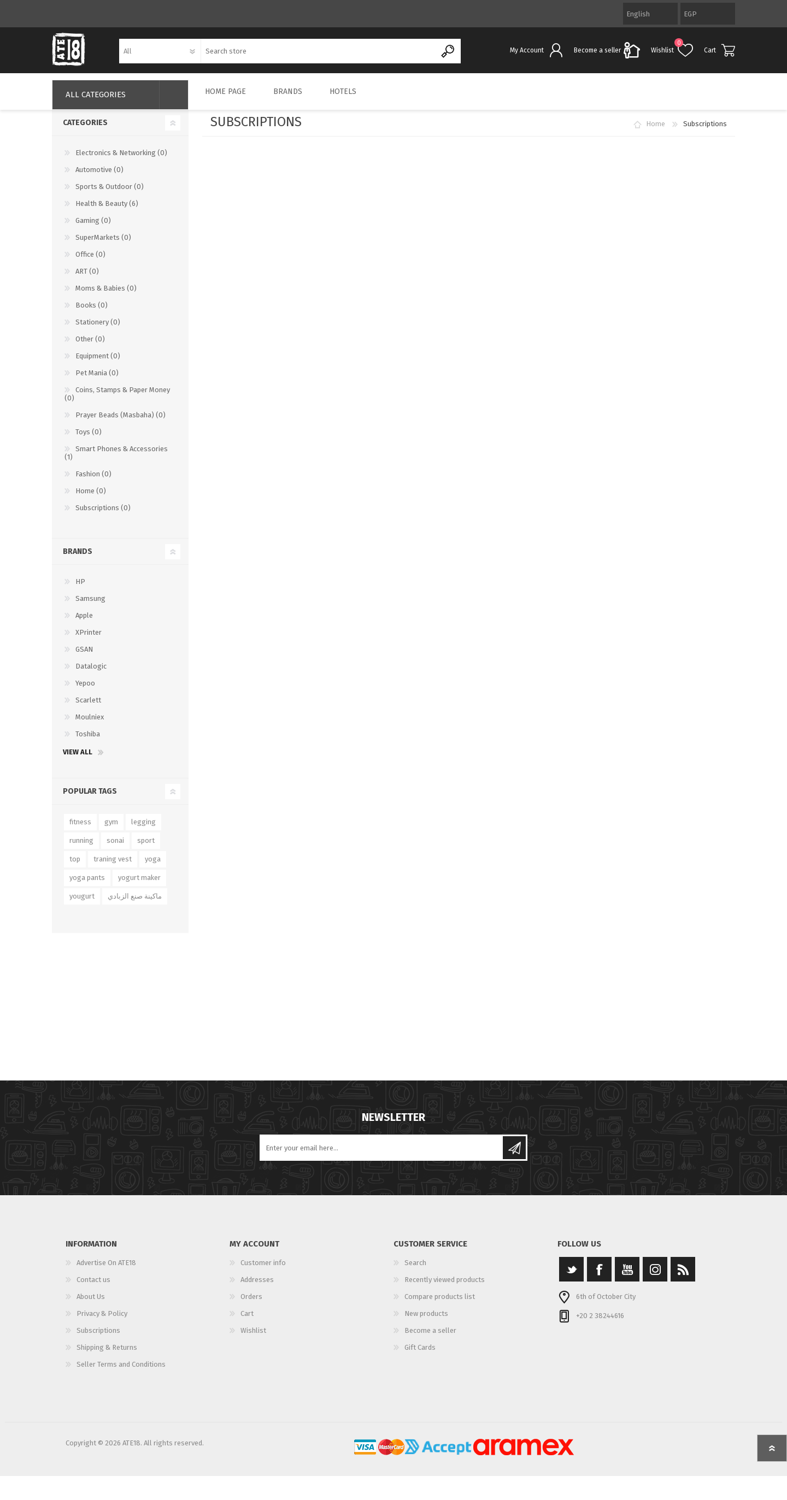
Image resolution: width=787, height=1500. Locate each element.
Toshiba (87, 741)
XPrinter (88, 640)
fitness (80, 829)
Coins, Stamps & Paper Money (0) (117, 401)
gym (111, 829)
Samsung (90, 606)
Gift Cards (420, 1355)
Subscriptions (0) (103, 515)
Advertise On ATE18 (106, 1270)
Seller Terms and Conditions (121, 1372)
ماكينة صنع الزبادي (135, 904)
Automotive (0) (99, 177)
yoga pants (87, 885)
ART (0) (87, 279)
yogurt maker (139, 885)
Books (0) (91, 313)
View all (77, 759)
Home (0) (90, 498)
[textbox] (318, 55)
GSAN (84, 657)
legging (143, 829)
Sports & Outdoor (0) (109, 194)
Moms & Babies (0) (106, 296)
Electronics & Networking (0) (121, 160)
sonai (115, 848)
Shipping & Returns (107, 1355)
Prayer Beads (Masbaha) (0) (120, 422)
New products (426, 1321)
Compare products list (439, 1304)
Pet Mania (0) (97, 380)
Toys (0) (88, 439)
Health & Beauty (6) (106, 211)
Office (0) (90, 262)
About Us (91, 1304)
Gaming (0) (93, 228)
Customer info (263, 1270)
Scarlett (88, 708)
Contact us (93, 1287)
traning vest (112, 867)
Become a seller (430, 1338)
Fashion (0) (93, 481)
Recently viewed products (444, 1287)
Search (415, 1270)
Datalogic (91, 674)
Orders (251, 1304)
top (74, 867)
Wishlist (253, 1338)
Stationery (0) (97, 330)
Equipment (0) (97, 363)
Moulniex (89, 725)
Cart (710, 54)
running (81, 848)
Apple (84, 623)
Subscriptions (98, 1338)
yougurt (82, 904)
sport (146, 848)
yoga (153, 867)
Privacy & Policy (102, 1321)
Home (655, 131)
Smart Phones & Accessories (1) (116, 460)
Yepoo (85, 691)
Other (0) (90, 346)
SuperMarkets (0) (103, 245)
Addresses (257, 1287)
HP (80, 589)
